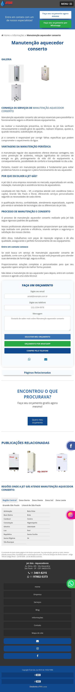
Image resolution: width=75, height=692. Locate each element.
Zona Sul (49, 500)
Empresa (37, 594)
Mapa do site (37, 633)
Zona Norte (24, 500)
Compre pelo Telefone (37, 350)
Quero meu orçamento (37, 421)
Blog (38, 609)
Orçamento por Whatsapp (37, 344)
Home (37, 586)
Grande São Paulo (11, 505)
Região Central (10, 500)
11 (37, 573)
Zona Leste (61, 500)
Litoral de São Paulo (31, 505)
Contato (37, 625)
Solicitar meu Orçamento (37, 337)
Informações (37, 617)
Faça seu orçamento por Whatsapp (56, 24)
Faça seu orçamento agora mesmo (55, 15)
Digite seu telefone (37, 302)
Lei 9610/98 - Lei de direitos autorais (29, 557)
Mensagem (37, 313)
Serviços (37, 602)
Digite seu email (38, 291)
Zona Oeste (37, 500)
